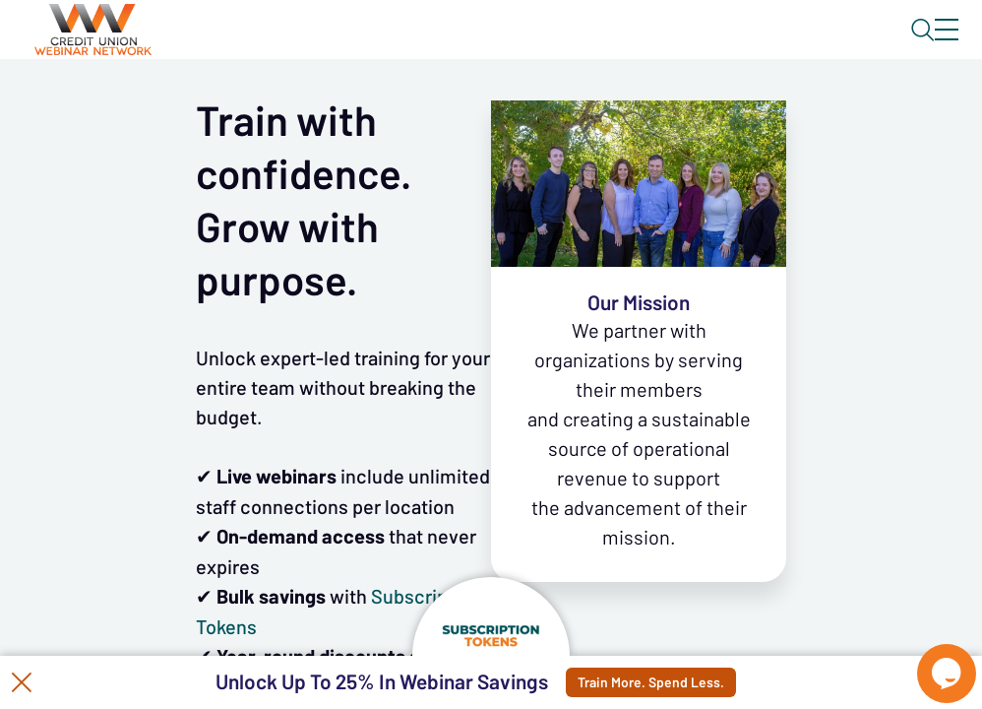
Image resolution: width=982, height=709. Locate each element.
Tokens (557, 103)
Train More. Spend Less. (664, 682)
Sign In (924, 46)
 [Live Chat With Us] (929, 660)
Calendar (458, 103)
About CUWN (788, 46)
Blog (666, 46)
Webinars (349, 103)
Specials (691, 103)
